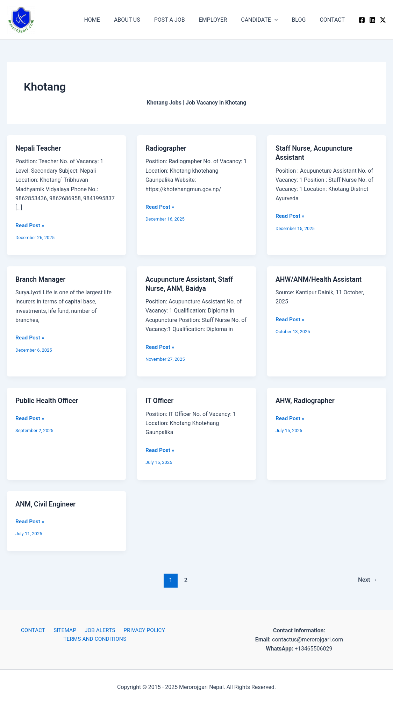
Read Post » (30, 225)
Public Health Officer (47, 400)
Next (367, 579)
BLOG (303, 19)
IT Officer (159, 400)
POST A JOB (182, 19)
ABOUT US (142, 19)
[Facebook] (362, 20)
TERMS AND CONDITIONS (95, 638)
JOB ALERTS (98, 629)
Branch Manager (41, 279)
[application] (281, 20)
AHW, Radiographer (306, 400)
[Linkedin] (372, 20)
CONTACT (333, 19)
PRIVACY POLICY (141, 629)
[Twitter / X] (383, 20)
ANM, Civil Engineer (46, 503)
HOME (110, 19)
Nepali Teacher (38, 148)
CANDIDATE (266, 20)
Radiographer (166, 148)
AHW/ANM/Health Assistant (320, 279)
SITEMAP (65, 629)
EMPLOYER (223, 19)
